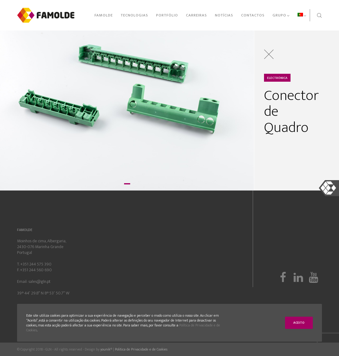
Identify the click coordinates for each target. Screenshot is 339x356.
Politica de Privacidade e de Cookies (141, 349)
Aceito (299, 323)
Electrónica (277, 78)
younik (105, 349)
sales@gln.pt (39, 281)
